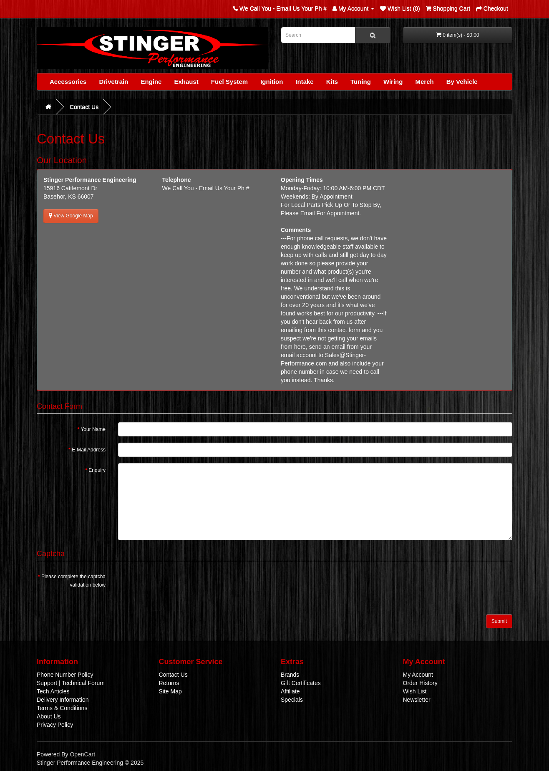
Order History (420, 683)
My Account (418, 674)
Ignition (271, 81)
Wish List (415, 691)
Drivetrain (113, 81)
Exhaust (186, 81)
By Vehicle (462, 81)
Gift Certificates (301, 683)
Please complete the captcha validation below (73, 581)
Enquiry (97, 470)
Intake (304, 81)
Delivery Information (63, 699)
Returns (169, 683)
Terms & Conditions (62, 708)
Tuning (360, 81)
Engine (151, 81)
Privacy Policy (55, 724)
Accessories (68, 81)
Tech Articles (53, 691)
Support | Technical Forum (71, 683)
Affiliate (290, 691)
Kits (332, 81)
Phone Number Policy (65, 674)
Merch (424, 81)
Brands (290, 674)
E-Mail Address (89, 450)
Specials (292, 699)
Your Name (93, 429)
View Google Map (71, 215)
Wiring (393, 81)
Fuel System (229, 81)
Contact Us (84, 106)
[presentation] (181, 585)
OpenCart (82, 754)
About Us (49, 716)
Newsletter (417, 699)
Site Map (170, 691)
